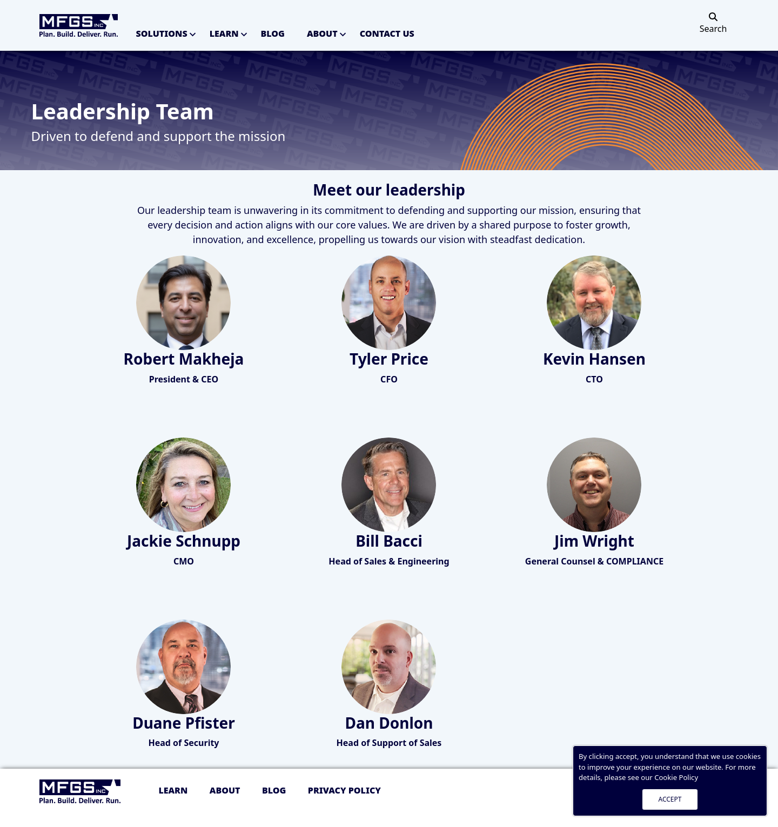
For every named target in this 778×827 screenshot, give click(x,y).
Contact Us (387, 33)
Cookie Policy (676, 777)
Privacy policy (344, 790)
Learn (224, 33)
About (322, 33)
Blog (273, 33)
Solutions (161, 33)
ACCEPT (670, 799)
